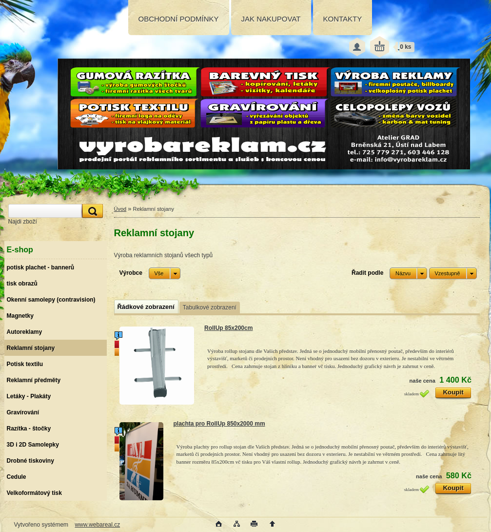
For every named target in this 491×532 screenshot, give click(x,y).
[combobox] (408, 273)
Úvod (120, 209)
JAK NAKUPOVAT (271, 19)
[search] (91, 211)
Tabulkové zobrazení (209, 307)
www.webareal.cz (97, 524)
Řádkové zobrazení (146, 306)
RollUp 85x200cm (228, 328)
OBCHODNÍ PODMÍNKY (178, 19)
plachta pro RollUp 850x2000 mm (219, 423)
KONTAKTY (342, 19)
